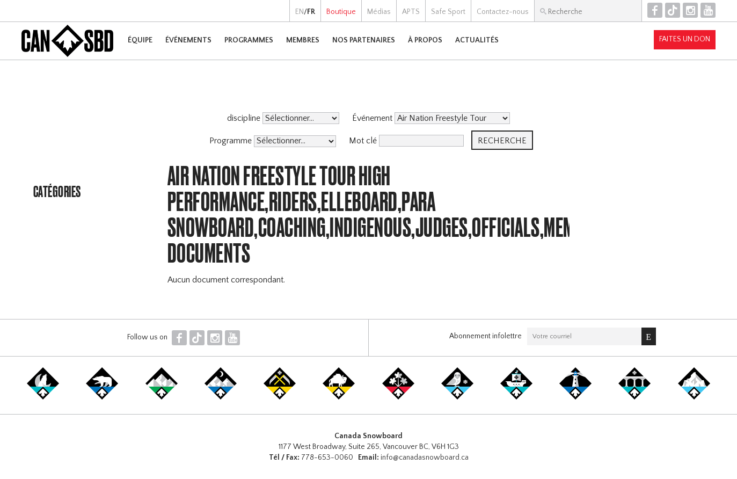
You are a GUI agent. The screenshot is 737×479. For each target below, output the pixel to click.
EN (299, 12)
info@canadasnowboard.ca (425, 457)
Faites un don (684, 39)
